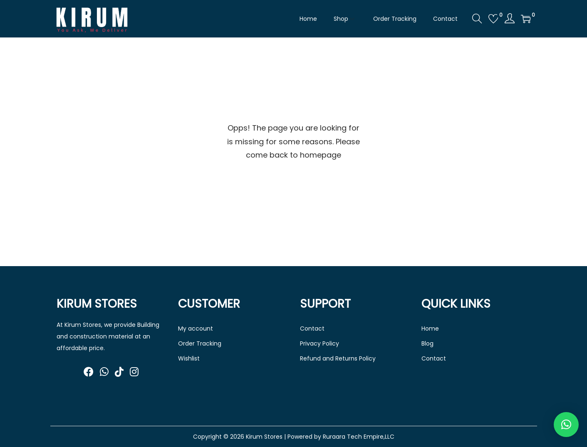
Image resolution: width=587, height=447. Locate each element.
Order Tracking (199, 343)
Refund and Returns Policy (338, 358)
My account (195, 328)
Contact (312, 328)
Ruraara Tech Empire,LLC (358, 436)
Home (430, 328)
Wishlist (189, 358)
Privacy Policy (319, 343)
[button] (566, 424)
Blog (427, 343)
